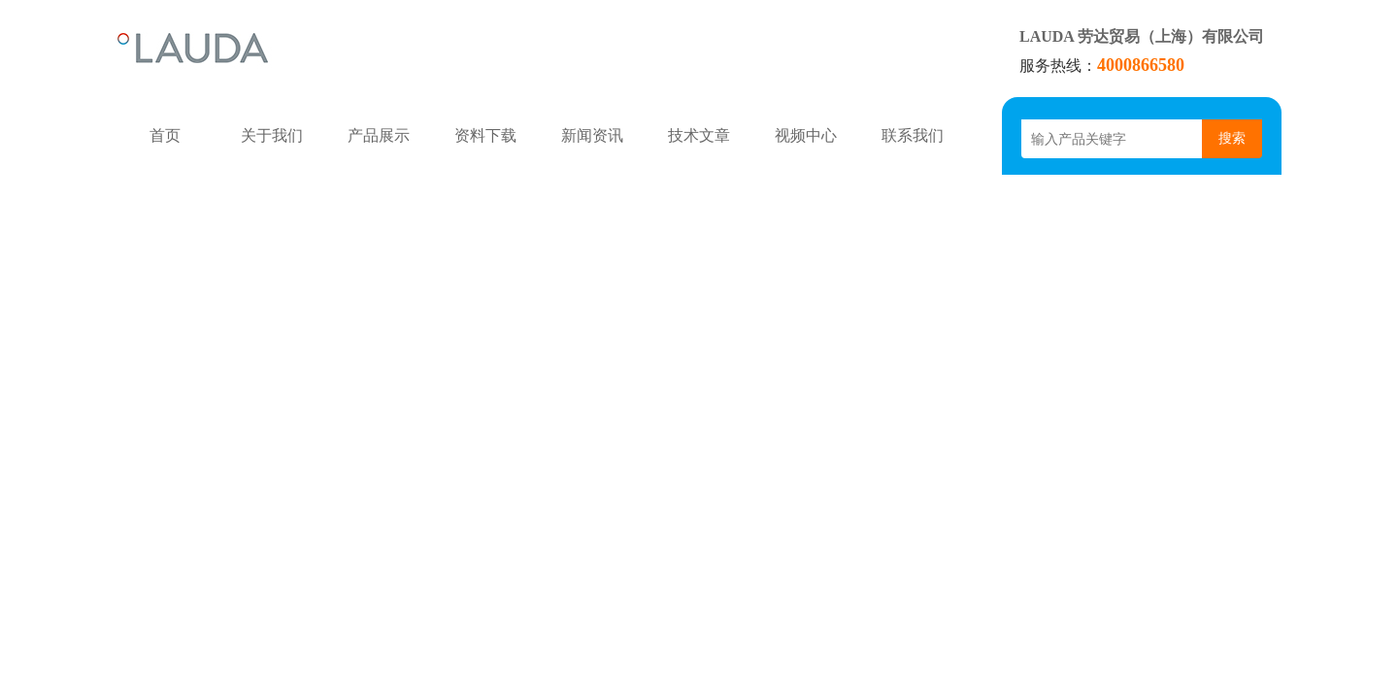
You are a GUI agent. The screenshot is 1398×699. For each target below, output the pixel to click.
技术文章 (699, 135)
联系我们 (913, 135)
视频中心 (806, 135)
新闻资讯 (592, 135)
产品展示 (379, 135)
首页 (165, 135)
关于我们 (272, 135)
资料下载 (485, 135)
